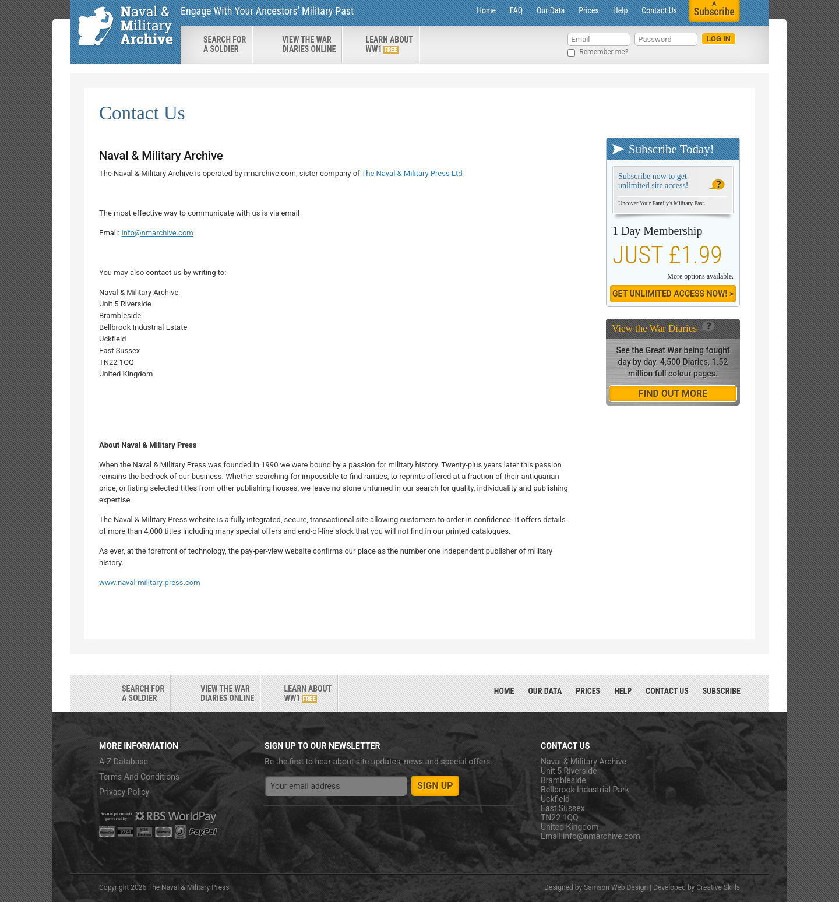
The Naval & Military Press (188, 887)
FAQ (516, 10)
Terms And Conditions (139, 776)
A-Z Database (123, 761)
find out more (673, 393)
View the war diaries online (309, 44)
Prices (589, 10)
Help (620, 10)
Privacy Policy (124, 792)
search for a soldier (224, 44)
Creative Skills (718, 887)
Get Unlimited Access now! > (673, 293)
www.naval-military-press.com (149, 582)
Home (486, 10)
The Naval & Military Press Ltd (412, 173)
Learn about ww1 (389, 44)
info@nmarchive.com (157, 232)
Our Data (551, 10)
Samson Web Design (616, 887)
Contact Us (659, 10)
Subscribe (722, 691)
